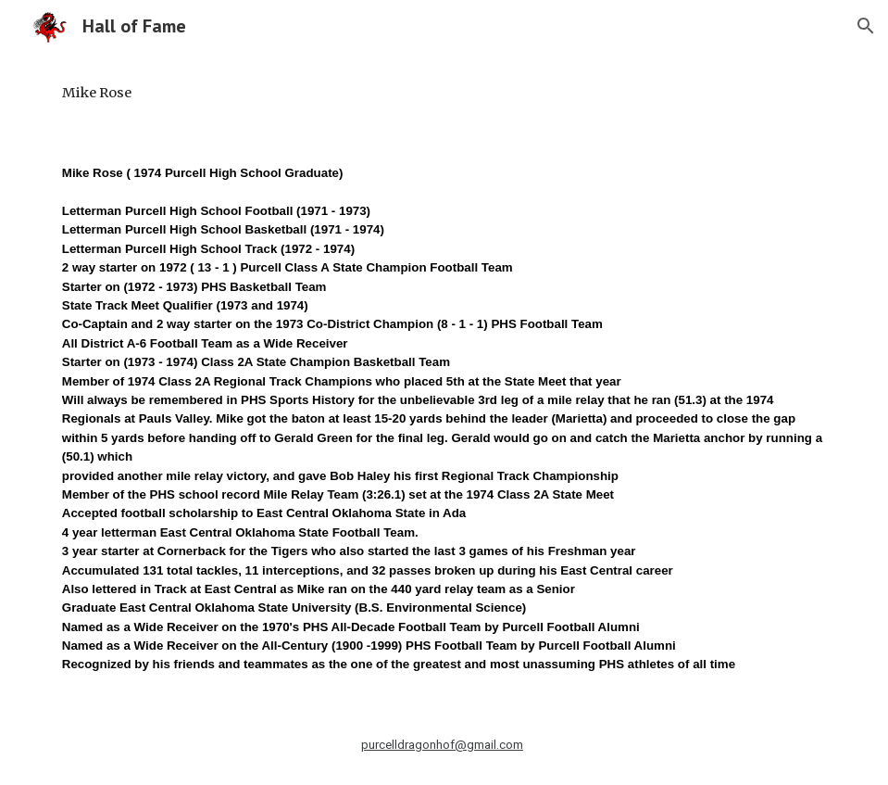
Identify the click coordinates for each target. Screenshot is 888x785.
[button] (866, 26)
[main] (444, 92)
